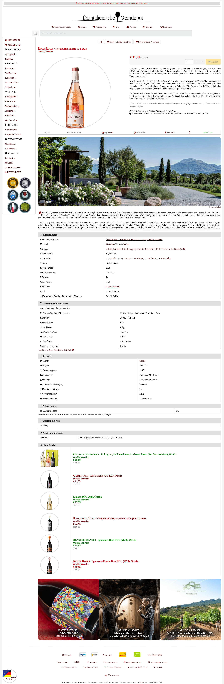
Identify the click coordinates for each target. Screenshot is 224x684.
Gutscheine (10, 144)
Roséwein (9, 78)
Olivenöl (9, 163)
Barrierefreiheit (132, 662)
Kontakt (166, 26)
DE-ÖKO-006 (155, 655)
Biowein (9, 115)
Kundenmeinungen (157, 662)
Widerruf (92, 662)
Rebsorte (9, 101)
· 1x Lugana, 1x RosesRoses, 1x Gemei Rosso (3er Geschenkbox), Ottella (124, 454)
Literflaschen (11, 130)
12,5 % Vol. (171, 133)
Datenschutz (110, 662)
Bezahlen (67, 655)
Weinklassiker (11, 106)
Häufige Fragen (112, 667)
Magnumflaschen (13, 134)
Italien (126, 244)
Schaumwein (11, 82)
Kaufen (213, 61)
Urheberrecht (90, 667)
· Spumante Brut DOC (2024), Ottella (104, 540)
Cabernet (139, 258)
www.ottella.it (216, 207)
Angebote (99, 26)
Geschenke (10, 148)
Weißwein (9, 73)
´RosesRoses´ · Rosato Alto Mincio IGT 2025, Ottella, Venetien (134, 239)
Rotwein (9, 68)
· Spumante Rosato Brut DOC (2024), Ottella (105, 561)
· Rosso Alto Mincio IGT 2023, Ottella (97, 475)
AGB (77, 662)
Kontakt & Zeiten (137, 667)
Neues (131, 26)
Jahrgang (9, 111)
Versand (110, 133)
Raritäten (9, 59)
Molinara (152, 258)
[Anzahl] (189, 61)
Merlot (114, 258)
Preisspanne (10, 96)
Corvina (126, 258)
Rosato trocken (112, 287)
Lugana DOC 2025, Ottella (87, 497)
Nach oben (112, 675)
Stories (148, 26)
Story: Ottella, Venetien (118, 42)
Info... (142, 682)
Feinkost (9, 158)
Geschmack (10, 120)
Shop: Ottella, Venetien (147, 42)
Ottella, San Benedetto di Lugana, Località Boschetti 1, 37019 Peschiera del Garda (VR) (145, 249)
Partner (158, 667)
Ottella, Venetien (45, 51)
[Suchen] (35, 33)
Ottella (142, 361)
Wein (82, 26)
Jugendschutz (68, 667)
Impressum (62, 662)
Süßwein (9, 87)
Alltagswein (10, 54)
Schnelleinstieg (61, 26)
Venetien (110, 244)
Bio (116, 26)
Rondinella (165, 258)
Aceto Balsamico (12, 167)
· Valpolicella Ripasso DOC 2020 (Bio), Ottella (109, 518)
